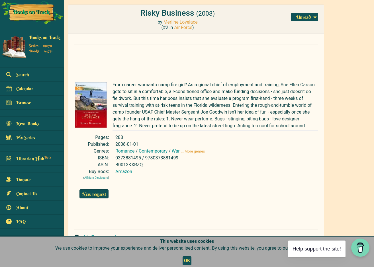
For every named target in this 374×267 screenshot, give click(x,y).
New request (94, 194)
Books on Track (44, 37)
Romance (124, 151)
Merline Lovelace (181, 22)
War (176, 151)
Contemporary (153, 151)
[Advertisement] (196, 62)
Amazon (123, 171)
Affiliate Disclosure (96, 177)
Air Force (183, 27)
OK (187, 260)
